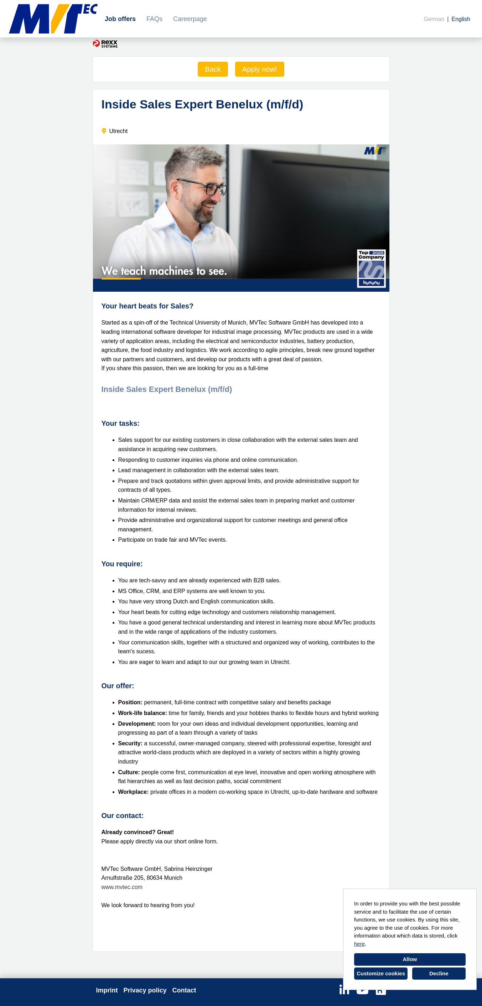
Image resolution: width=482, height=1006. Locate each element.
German (434, 19)
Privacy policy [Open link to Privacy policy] (145, 990)
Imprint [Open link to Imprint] (107, 990)
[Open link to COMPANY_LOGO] (53, 18)
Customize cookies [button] (381, 973)
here (359, 944)
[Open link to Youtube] (362, 990)
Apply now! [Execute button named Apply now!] (259, 69)
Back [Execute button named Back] (213, 69)
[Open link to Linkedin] (344, 990)
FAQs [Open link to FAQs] (154, 18)
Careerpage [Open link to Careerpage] (190, 18)
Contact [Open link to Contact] (184, 990)
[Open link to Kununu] (380, 990)
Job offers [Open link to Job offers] (120, 18)
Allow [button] (410, 959)
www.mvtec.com (122, 887)
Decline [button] (438, 973)
